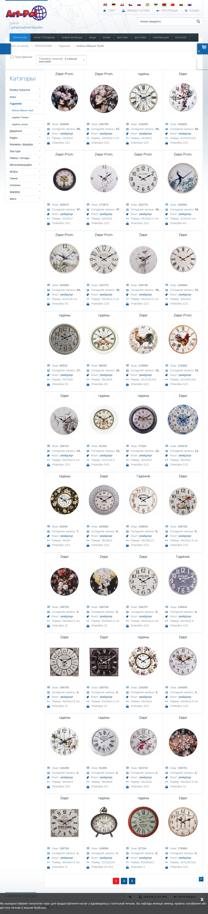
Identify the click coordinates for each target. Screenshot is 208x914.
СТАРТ (111, 10)
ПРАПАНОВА (20, 37)
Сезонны (15, 185)
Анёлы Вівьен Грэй (89, 46)
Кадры (14, 137)
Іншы (13, 96)
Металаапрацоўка (21, 164)
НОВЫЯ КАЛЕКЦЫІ (72, 37)
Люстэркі (15, 151)
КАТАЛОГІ (181, 37)
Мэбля (14, 171)
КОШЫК (194, 10)
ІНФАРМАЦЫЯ (161, 37)
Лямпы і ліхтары (19, 158)
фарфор (15, 191)
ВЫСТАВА (122, 37)
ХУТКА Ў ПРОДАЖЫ (44, 37)
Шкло (13, 198)
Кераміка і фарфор (21, 144)
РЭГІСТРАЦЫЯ (169, 10)
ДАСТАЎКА (140, 37)
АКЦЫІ (92, 37)
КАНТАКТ (18, 45)
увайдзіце (66, 133)
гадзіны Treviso (20, 117)
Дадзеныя (16, 131)
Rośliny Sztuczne (20, 90)
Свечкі (14, 178)
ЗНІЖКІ (106, 37)
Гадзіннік (64, 46)
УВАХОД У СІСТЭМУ (138, 10)
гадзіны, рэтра (20, 124)
